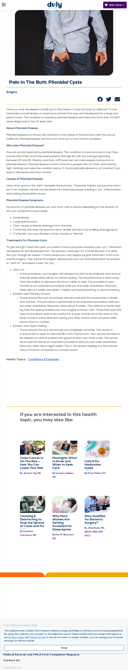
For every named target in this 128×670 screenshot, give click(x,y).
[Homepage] (54, 5)
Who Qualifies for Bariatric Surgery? (95, 519)
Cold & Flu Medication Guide (92, 464)
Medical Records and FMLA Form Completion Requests (41, 654)
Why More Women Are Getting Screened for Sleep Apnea (62, 522)
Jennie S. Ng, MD (32, 473)
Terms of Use (38, 637)
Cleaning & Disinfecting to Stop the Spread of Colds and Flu (32, 521)
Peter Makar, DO (97, 473)
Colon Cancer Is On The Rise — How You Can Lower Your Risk (31, 463)
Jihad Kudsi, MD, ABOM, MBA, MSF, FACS (94, 532)
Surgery (11, 92)
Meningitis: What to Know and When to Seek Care (64, 463)
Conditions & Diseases (43, 359)
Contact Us (11, 660)
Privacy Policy (16, 637)
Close (64, 647)
